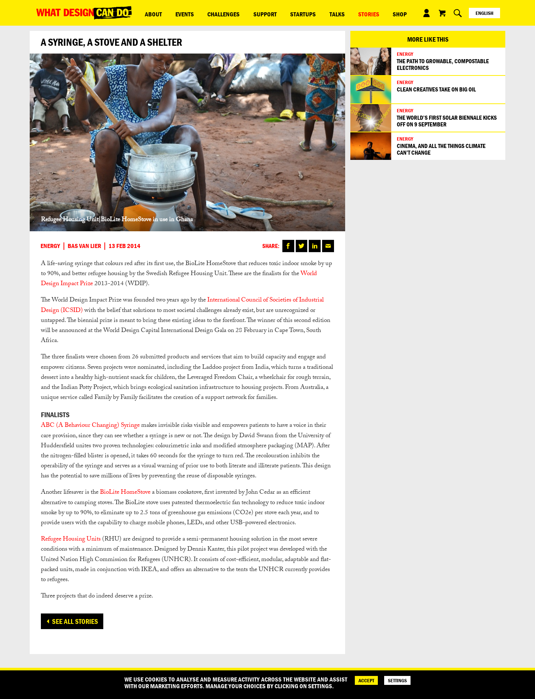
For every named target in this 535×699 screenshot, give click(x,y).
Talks (293, 13)
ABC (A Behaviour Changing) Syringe (90, 426)
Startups (267, 13)
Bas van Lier (84, 246)
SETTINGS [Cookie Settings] (397, 680)
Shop (340, 13)
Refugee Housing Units (71, 539)
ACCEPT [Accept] (366, 680)
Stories (317, 13)
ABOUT (149, 13)
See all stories (75, 621)
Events (172, 13)
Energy (50, 246)
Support (237, 13)
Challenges (204, 13)
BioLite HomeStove (125, 492)
